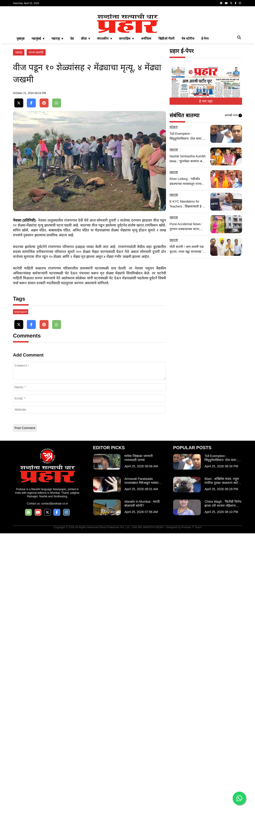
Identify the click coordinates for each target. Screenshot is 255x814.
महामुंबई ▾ (38, 101)
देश (72, 101)
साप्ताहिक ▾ (126, 101)
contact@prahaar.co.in (54, 784)
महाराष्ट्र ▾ (57, 101)
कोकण (174, 189)
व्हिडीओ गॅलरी (166, 101)
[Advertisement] (127, 41)
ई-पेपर (205, 101)
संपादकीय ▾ (104, 101)
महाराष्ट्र (18, 115)
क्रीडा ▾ (85, 101)
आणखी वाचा (233, 178)
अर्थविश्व (146, 101)
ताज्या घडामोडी (36, 115)
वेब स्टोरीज (188, 101)
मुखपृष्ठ (20, 101)
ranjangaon (20, 592)
